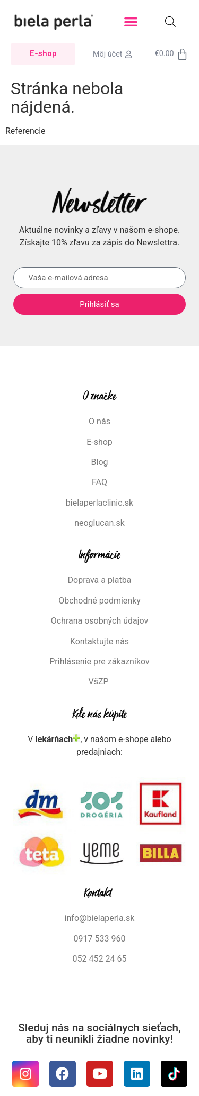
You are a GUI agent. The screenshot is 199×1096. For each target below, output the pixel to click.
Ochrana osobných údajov (100, 621)
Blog (99, 462)
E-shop (99, 442)
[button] (131, 22)
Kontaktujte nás (99, 641)
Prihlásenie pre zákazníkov (99, 661)
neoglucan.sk (99, 523)
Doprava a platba (100, 580)
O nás (99, 421)
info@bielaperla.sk (100, 918)
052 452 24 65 (100, 959)
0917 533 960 (100, 939)
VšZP (99, 682)
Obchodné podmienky (99, 601)
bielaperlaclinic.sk (99, 503)
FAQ (99, 482)
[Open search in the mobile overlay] (170, 21)
